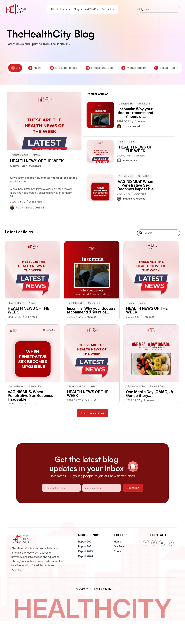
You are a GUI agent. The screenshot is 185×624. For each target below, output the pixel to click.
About (54, 9)
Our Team (119, 546)
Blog (77, 9)
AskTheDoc (92, 9)
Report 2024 (85, 556)
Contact (118, 551)
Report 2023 (85, 551)
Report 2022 (85, 546)
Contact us (108, 9)
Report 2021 (85, 541)
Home (117, 541)
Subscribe (133, 488)
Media (65, 9)
